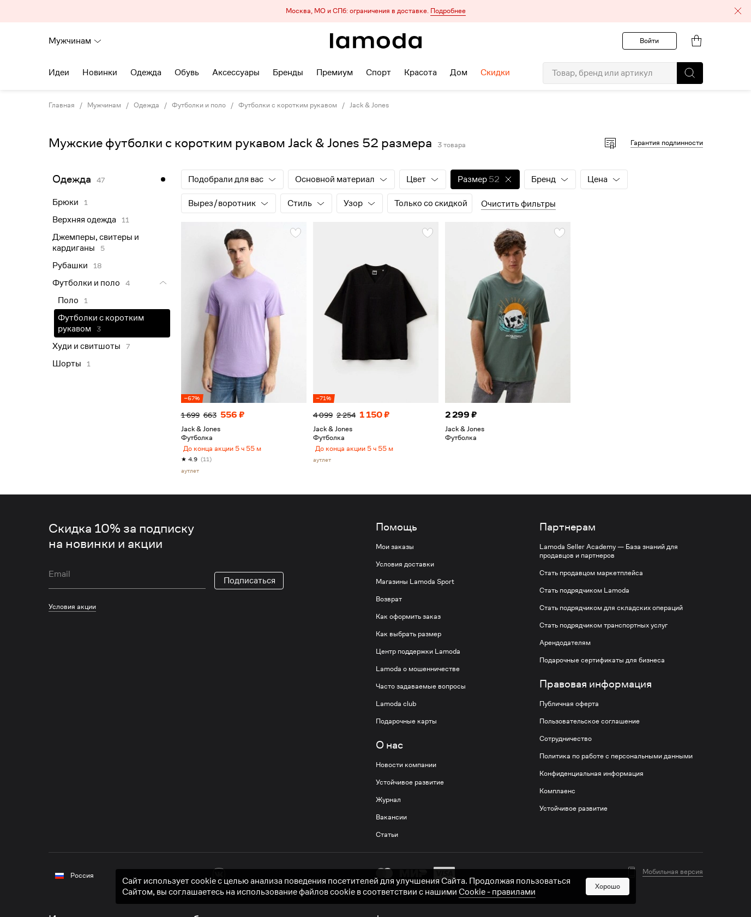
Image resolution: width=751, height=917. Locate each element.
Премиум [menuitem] (334, 72)
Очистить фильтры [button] (518, 203)
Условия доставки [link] (405, 568)
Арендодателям (565, 647)
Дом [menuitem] (458, 72)
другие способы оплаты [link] (447, 893)
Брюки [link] (65, 202)
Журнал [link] (388, 804)
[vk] (219, 878)
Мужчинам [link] (104, 105)
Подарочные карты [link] (406, 725)
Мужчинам (75, 40)
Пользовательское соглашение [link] (589, 725)
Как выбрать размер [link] (408, 638)
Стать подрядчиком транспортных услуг (603, 629)
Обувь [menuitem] (187, 72)
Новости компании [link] (406, 769)
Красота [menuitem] (420, 72)
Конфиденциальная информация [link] (591, 778)
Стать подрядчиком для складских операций (611, 612)
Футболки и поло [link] (199, 105)
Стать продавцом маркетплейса (591, 577)
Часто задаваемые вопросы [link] (421, 690)
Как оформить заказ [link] (408, 621)
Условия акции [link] (72, 611)
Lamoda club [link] (396, 708)
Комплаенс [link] (557, 795)
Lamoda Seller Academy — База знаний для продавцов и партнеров (608, 555)
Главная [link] (62, 105)
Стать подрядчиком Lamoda (584, 594)
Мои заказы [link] (395, 551)
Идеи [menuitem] (59, 72)
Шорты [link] (66, 363)
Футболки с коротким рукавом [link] (287, 105)
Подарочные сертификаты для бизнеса (602, 664)
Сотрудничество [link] (565, 743)
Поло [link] (68, 300)
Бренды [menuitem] (288, 72)
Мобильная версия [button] (672, 876)
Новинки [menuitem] (99, 72)
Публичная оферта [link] (569, 708)
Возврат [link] (389, 603)
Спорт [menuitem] (378, 72)
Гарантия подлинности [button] (666, 142)
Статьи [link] (387, 839)
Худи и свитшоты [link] (86, 346)
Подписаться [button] (249, 585)
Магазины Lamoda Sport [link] (415, 586)
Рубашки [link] (70, 265)
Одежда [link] (146, 105)
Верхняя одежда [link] (84, 219)
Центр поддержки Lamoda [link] (418, 655)
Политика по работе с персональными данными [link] (616, 760)
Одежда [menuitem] (145, 72)
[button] (375, 11)
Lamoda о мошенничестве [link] (418, 673)
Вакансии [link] (391, 821)
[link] (376, 41)
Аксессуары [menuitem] (236, 72)
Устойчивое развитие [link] (410, 786)
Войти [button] (649, 40)
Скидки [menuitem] (495, 72)
